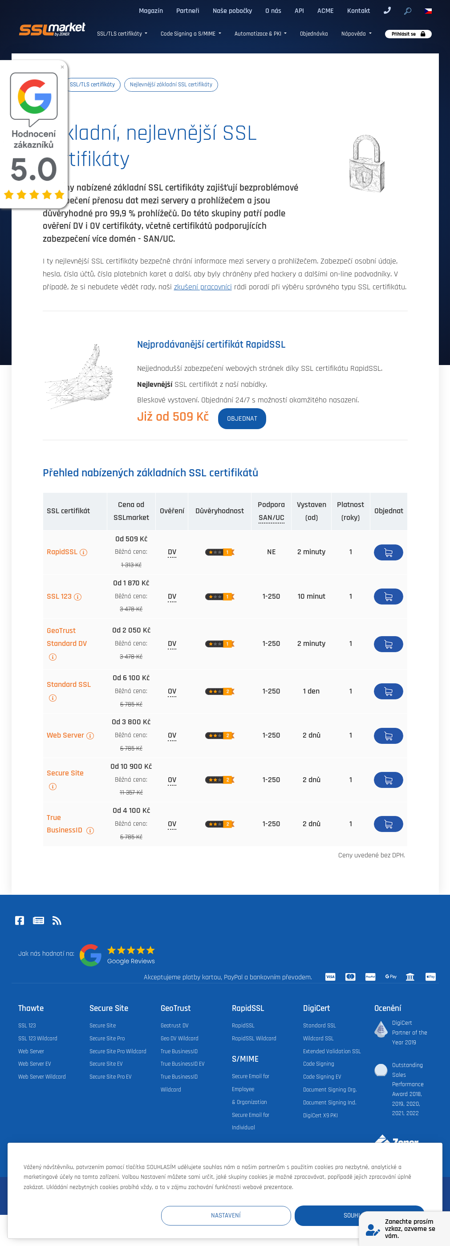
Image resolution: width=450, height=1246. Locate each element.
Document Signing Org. (330, 1089)
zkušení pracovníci (203, 287)
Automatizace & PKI (259, 34)
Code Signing (318, 1063)
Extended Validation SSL (332, 1051)
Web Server (65, 735)
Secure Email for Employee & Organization (250, 1089)
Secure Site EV (106, 1063)
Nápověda (354, 34)
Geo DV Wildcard (180, 1038)
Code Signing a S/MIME (189, 34)
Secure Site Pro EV (110, 1076)
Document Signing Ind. (329, 1102)
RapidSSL (62, 552)
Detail (388, 691)
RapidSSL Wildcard (254, 1038)
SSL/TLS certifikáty (120, 34)
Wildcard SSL (318, 1038)
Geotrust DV (175, 1025)
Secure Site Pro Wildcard (117, 1051)
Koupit (388, 552)
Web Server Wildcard (42, 1076)
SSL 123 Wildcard (37, 1038)
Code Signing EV (322, 1076)
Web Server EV (34, 1063)
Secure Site (65, 773)
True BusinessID (65, 824)
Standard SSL (69, 685)
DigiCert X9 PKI (320, 1115)
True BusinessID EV (183, 1063)
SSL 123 (59, 596)
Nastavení (261, 1215)
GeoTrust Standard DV (67, 637)
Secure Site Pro (107, 1038)
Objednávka (314, 34)
